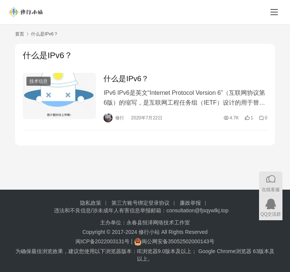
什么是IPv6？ (126, 78)
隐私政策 (90, 203)
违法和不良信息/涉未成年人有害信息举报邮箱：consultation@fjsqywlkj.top (141, 210)
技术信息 (38, 81)
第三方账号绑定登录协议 (140, 203)
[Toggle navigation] (274, 12)
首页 (19, 34)
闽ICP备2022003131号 (103, 241)
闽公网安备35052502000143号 (178, 241)
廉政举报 (190, 203)
